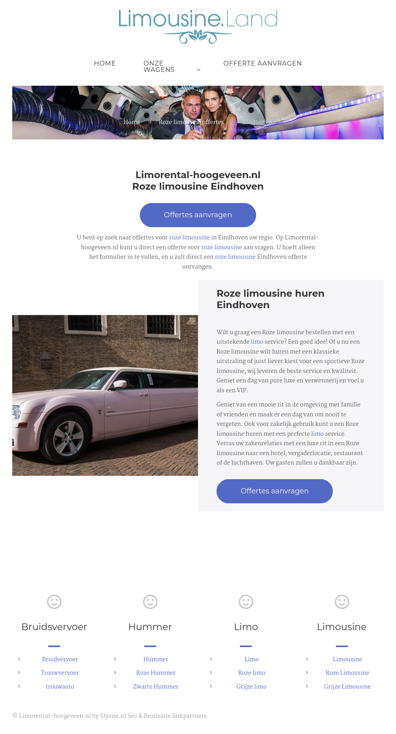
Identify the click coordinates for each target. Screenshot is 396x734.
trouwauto (60, 687)
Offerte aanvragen (262, 63)
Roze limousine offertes (191, 122)
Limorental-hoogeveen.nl (55, 716)
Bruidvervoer (60, 659)
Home (105, 63)
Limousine (347, 659)
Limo (252, 659)
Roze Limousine (347, 673)
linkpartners (189, 716)
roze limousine (189, 238)
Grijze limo (252, 687)
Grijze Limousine (347, 687)
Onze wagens (159, 66)
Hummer (155, 659)
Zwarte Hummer (156, 687)
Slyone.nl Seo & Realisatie (135, 716)
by (95, 716)
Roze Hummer (155, 673)
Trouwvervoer (60, 673)
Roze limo (251, 673)
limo (257, 342)
